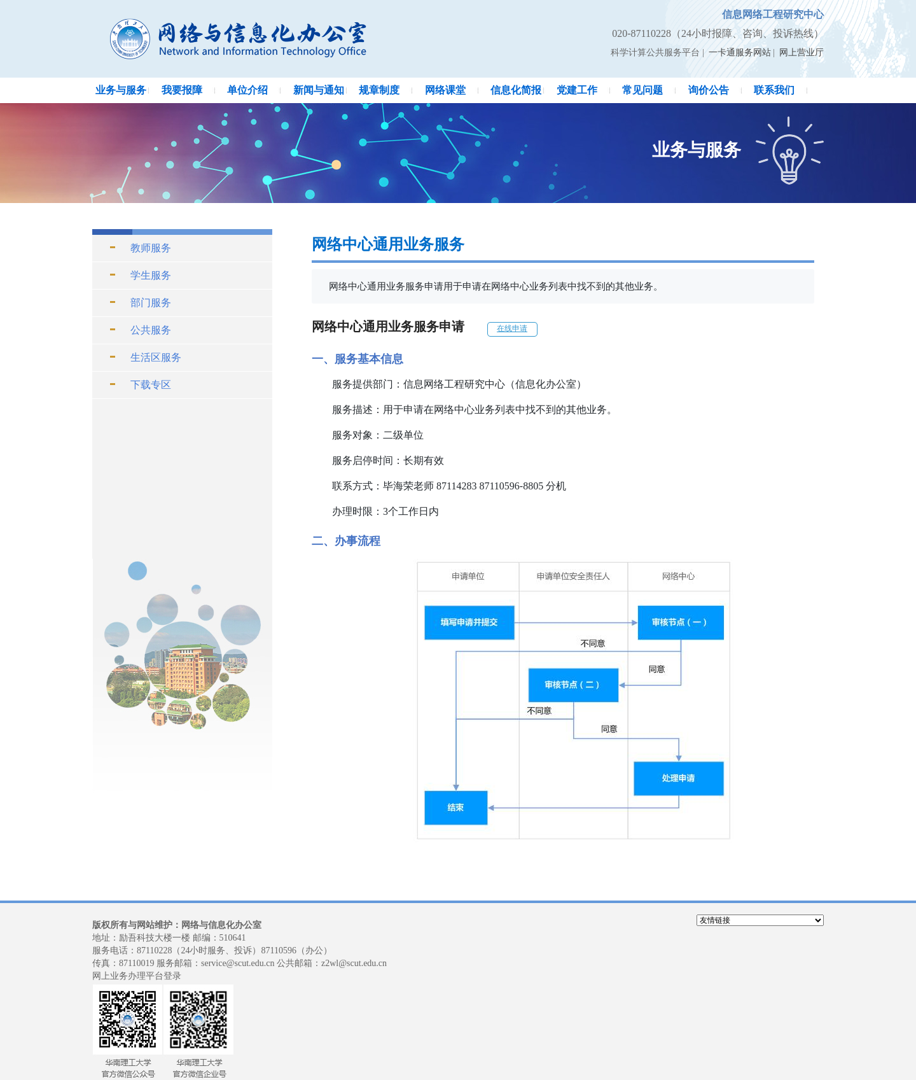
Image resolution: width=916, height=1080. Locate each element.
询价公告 (708, 90)
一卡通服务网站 (740, 52)
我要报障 (182, 90)
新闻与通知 (318, 90)
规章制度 (379, 90)
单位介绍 (247, 90)
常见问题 (642, 90)
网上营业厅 (801, 52)
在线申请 (512, 328)
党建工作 (577, 90)
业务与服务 (120, 90)
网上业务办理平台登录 (136, 976)
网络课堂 (445, 90)
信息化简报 (515, 90)
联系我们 (774, 90)
